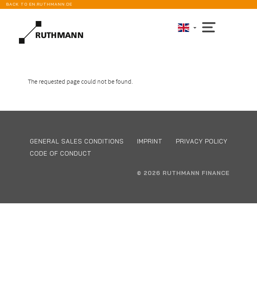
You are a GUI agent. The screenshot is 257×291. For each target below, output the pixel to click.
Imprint (150, 141)
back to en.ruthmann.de (39, 4)
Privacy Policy (202, 141)
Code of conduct (61, 153)
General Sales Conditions (77, 141)
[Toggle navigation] (208, 26)
